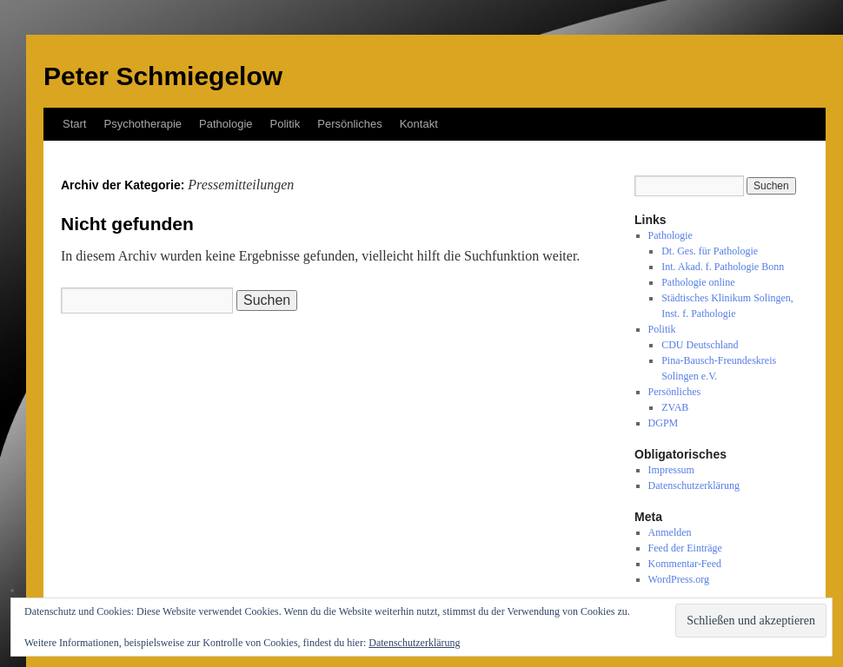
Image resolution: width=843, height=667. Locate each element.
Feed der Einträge (685, 548)
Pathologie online (697, 282)
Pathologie (225, 123)
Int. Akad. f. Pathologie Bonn (722, 267)
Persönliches (349, 123)
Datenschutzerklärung (694, 485)
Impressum (671, 470)
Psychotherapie (142, 123)
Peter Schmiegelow (162, 76)
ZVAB (674, 407)
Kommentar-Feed (684, 564)
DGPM (663, 423)
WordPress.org (678, 579)
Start (74, 123)
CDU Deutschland (699, 345)
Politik (285, 123)
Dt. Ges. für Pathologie (709, 251)
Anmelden (670, 532)
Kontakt (419, 123)
